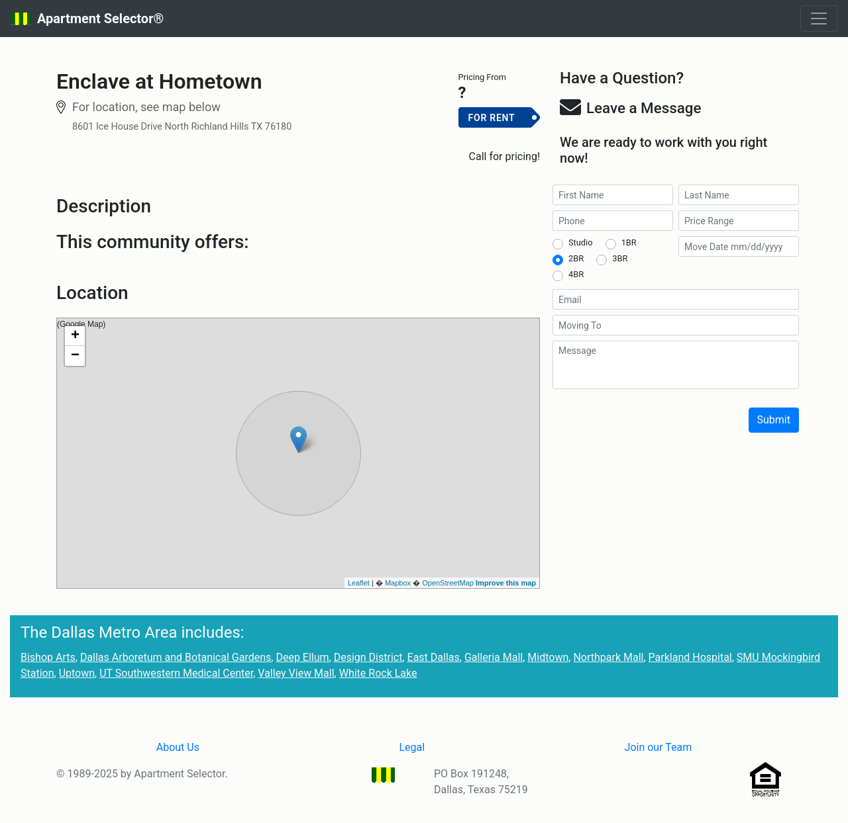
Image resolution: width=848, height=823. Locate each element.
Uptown (77, 673)
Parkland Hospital (690, 657)
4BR (576, 274)
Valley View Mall (296, 673)
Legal (412, 747)
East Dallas (433, 657)
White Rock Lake (378, 673)
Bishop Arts (48, 657)
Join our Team (658, 747)
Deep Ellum (302, 657)
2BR (576, 258)
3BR (619, 258)
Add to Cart (499, 139)
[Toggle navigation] (818, 18)
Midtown (547, 657)
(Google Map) (296, 453)
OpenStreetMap (448, 583)
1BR (629, 242)
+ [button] (75, 336)
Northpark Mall (608, 657)
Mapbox (398, 583)
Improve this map (506, 583)
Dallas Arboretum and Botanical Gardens (175, 657)
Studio (580, 242)
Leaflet (359, 583)
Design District (368, 657)
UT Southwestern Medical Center (176, 673)
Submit (773, 419)
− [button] (75, 356)
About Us (177, 747)
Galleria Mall (493, 657)
